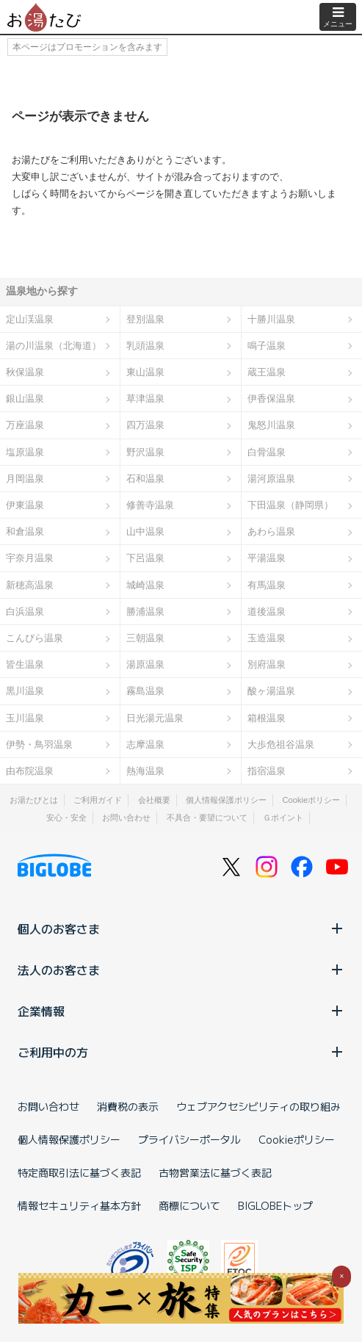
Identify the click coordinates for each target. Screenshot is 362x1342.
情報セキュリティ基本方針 (79, 1205)
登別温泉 (145, 319)
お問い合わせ (126, 817)
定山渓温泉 (30, 319)
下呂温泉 (145, 557)
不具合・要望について (207, 817)
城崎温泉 (145, 585)
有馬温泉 (266, 585)
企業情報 (181, 1011)
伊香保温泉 (271, 398)
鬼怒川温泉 (271, 424)
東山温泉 (145, 372)
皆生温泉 (25, 664)
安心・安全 (66, 817)
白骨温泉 (266, 452)
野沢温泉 (145, 452)
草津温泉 (145, 398)
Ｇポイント (283, 817)
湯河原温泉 (271, 478)
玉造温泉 (266, 637)
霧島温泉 (145, 690)
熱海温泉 (145, 770)
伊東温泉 (25, 505)
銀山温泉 (25, 398)
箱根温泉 (266, 718)
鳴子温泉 (266, 345)
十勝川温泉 (271, 319)
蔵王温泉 (266, 372)
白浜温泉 (25, 611)
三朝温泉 (145, 637)
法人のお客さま (181, 969)
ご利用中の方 (181, 1052)
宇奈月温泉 (30, 557)
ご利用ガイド (97, 800)
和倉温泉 (25, 531)
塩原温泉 (25, 452)
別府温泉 (266, 664)
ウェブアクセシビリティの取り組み (258, 1106)
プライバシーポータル (189, 1139)
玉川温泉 (25, 718)
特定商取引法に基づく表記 (79, 1172)
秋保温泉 (25, 372)
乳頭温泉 (145, 345)
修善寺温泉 (150, 505)
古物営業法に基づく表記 (215, 1172)
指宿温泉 (266, 770)
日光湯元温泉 (155, 718)
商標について (189, 1205)
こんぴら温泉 (34, 637)
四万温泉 (145, 424)
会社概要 (154, 800)
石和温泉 (145, 478)
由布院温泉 (30, 770)
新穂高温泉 (30, 585)
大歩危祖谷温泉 (280, 744)
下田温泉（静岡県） (290, 505)
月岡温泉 (25, 478)
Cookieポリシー (311, 800)
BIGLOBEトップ (275, 1205)
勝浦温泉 (145, 611)
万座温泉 (25, 424)
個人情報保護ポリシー (226, 800)
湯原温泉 (145, 664)
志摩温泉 (145, 744)
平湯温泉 (266, 557)
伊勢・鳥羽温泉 (39, 744)
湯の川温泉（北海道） (53, 345)
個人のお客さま (181, 928)
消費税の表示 (128, 1106)
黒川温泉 (25, 690)
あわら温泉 (271, 531)
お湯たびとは (34, 800)
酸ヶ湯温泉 (271, 690)
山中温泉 (145, 531)
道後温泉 (266, 611)
